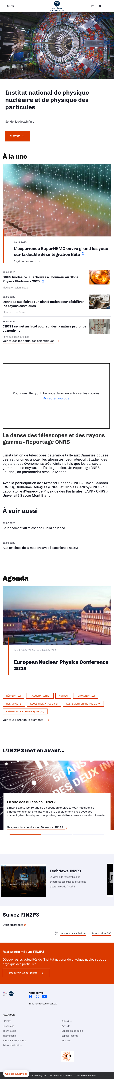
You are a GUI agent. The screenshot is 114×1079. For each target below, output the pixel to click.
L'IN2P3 (7, 1021)
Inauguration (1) (40, 695)
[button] (16, 1073)
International (9, 1035)
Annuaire (66, 1040)
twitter (37, 996)
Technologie (9, 1030)
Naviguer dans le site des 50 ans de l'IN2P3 (35, 827)
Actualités (66, 1021)
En (99, 6)
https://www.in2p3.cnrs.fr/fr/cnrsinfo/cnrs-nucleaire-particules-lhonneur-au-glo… (57, 281)
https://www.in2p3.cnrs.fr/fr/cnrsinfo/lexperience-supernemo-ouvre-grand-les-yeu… (57, 213)
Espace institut (69, 1035)
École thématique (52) (44, 703)
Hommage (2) (14, 703)
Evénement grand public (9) (83, 703)
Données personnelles (61, 1075)
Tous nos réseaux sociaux (43, 1003)
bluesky (30, 996)
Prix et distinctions (13, 1045)
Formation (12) (86, 695)
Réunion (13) (13, 695)
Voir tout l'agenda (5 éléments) (23, 720)
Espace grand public (72, 1030)
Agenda (65, 1026)
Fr (92, 6)
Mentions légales (38, 1075)
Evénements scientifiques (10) (25, 711)
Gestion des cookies (86, 1075)
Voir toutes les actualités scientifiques (28, 341)
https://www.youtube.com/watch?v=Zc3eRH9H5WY (57, 525)
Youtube (44, 996)
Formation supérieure (14, 1040)
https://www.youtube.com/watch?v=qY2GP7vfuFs (57, 545)
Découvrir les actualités (23, 972)
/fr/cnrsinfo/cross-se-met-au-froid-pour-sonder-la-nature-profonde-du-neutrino (57, 329)
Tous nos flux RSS (101, 933)
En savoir (15, 136)
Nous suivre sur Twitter (73, 933)
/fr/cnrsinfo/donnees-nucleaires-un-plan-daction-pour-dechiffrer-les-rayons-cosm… (57, 304)
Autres (63, 695)
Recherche (8, 1026)
